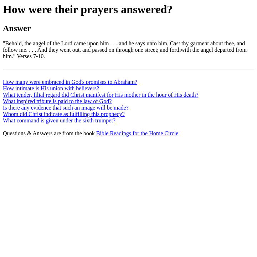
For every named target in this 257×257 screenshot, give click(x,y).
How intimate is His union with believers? (51, 88)
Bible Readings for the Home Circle (137, 133)
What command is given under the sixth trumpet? (59, 120)
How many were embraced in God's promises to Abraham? (70, 82)
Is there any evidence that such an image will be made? (66, 108)
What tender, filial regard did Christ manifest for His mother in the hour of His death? (101, 95)
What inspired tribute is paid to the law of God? (57, 101)
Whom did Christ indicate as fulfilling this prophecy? (64, 114)
